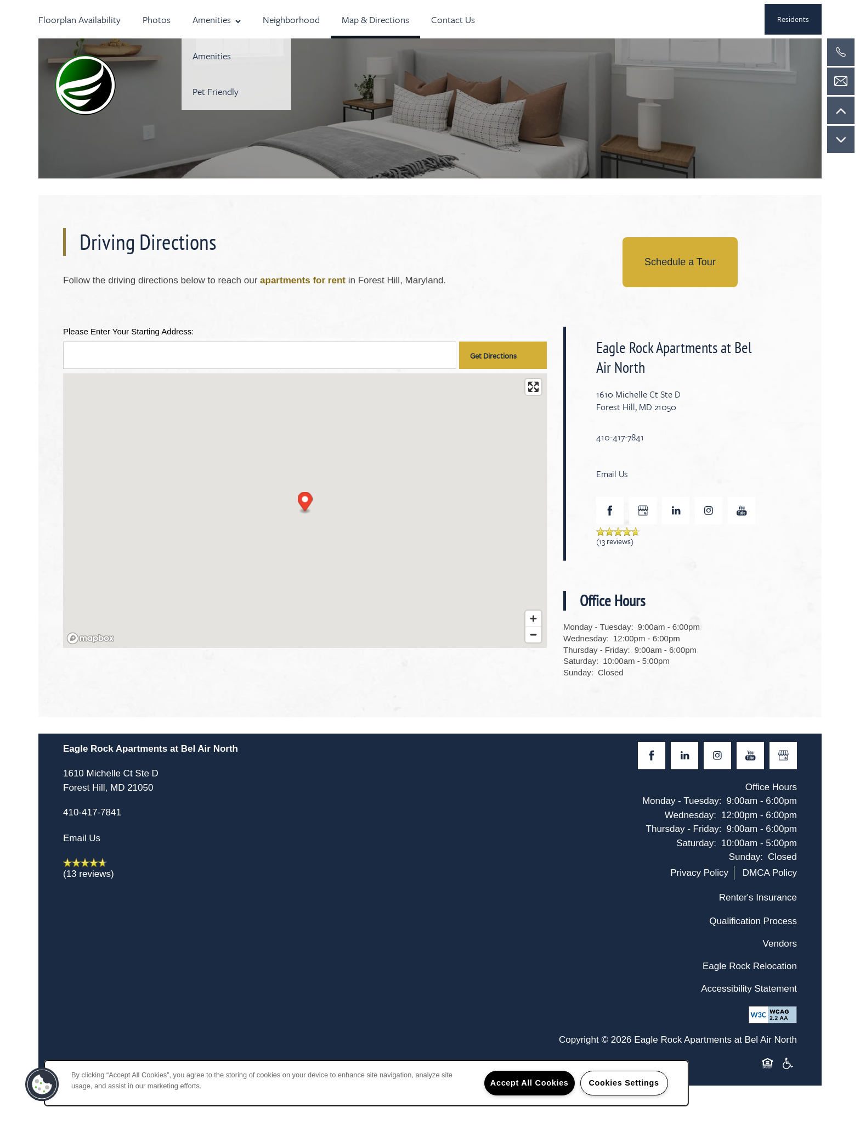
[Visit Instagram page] (708, 510)
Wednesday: (586, 638)
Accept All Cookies (529, 1082)
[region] (366, 1083)
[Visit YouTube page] (741, 510)
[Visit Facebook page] (610, 510)
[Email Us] (841, 81)
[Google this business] (643, 510)
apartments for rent (303, 280)
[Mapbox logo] (90, 638)
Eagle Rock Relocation (750, 966)
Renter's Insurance (758, 897)
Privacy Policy (699, 873)
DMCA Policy (770, 873)
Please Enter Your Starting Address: (128, 331)
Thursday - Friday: (596, 650)
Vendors (780, 943)
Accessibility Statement (749, 988)
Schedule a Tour (680, 261)
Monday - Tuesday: (598, 626)
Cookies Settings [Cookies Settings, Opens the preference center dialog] (624, 1082)
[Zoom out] (533, 634)
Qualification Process (753, 921)
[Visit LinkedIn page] (675, 510)
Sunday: (578, 672)
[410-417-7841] (841, 52)
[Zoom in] (533, 619)
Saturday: (580, 661)
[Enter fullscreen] (533, 387)
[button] (793, 19)
